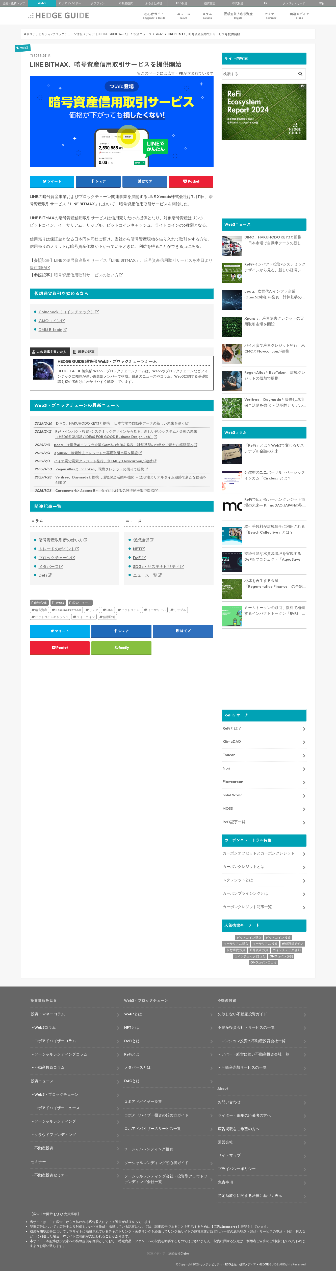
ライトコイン (86, 617)
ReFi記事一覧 (234, 821)
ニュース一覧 (145, 575)
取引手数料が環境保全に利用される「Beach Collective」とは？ (274, 529)
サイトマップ (229, 1155)
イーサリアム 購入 (236, 943)
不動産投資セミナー (51, 1174)
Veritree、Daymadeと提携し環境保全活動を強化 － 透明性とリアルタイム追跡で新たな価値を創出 (130, 480)
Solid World (233, 794)
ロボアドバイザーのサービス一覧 (152, 1128)
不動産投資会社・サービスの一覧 (246, 1026)
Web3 (60, 603)
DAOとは (132, 1080)
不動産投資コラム (49, 1067)
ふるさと (153, 3)
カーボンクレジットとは (243, 866)
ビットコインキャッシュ (51, 617)
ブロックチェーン (55, 557)
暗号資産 (41, 610)
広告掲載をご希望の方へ (239, 1128)
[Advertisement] (264, 178)
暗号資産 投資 (259, 950)
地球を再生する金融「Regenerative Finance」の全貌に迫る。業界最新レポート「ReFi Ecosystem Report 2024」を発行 (275, 583)
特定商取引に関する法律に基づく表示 (250, 1195)
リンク (93, 610)
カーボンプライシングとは (245, 893)
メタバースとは (137, 1067)
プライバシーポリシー (237, 1168)
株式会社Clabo (178, 1253)
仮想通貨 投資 (236, 950)
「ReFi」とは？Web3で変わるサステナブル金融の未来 (274, 448)
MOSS (228, 808)
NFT (137, 548)
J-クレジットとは (238, 879)
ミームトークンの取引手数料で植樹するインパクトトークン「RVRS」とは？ (275, 610)
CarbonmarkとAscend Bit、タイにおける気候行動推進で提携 (104, 490)
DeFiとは (132, 1040)
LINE (110, 610)
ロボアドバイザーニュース (57, 1107)
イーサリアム (157, 610)
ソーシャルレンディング (55, 1121)
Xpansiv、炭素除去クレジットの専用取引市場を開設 (96, 453)
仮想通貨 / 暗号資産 (238, 16)
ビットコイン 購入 (249, 937)
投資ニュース (82, 603)
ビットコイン (130, 610)
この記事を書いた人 (51, 352)
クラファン (98, 3)
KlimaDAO (232, 741)
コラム (207, 16)
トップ (14, 3)
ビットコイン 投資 (278, 937)
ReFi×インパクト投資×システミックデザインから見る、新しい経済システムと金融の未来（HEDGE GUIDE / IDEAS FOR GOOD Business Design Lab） (126, 434)
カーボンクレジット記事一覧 (247, 906)
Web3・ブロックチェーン (56, 1094)
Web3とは (133, 1013)
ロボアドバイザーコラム (55, 1040)
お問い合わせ (229, 1101)
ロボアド (70, 3)
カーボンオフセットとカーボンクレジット (259, 852)
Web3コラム (45, 1026)
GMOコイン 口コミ (263, 962)
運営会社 (225, 1141)
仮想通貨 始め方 (293, 943)
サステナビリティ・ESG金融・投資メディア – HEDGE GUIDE (239, 1264)
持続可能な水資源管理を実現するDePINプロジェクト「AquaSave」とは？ (274, 556)
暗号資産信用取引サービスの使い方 (86, 274)
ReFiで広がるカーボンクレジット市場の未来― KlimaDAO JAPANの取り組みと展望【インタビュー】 (275, 502)
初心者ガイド (154, 16)
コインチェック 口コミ (250, 956)
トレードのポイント (57, 548)
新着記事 (41, 603)
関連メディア (299, 16)
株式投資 (237, 3)
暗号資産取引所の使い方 (61, 539)
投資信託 (209, 3)
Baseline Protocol (68, 610)
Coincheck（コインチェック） (67, 311)
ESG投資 (181, 3)
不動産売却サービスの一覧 (244, 1067)
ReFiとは (131, 1053)
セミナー (271, 16)
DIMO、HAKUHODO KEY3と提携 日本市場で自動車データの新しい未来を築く (120, 423)
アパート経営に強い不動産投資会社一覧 (255, 1053)
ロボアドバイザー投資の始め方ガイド (156, 1114)
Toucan (229, 754)
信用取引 (109, 617)
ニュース (183, 16)
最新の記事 (86, 352)
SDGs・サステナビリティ (156, 566)
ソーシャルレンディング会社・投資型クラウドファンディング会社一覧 (166, 1178)
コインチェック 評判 (287, 950)
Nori (226, 767)
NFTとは (131, 1026)
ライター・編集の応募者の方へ (244, 1114)
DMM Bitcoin (50, 329)
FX (266, 3)
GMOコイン (50, 320)
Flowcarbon (233, 781)
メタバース (49, 566)
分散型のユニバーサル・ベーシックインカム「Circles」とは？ (274, 475)
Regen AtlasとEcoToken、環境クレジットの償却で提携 (100, 469)
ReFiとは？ (232, 727)
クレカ (294, 3)
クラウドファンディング (55, 1134)
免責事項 (225, 1181)
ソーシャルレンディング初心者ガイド (156, 1162)
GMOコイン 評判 (281, 956)
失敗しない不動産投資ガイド (242, 1013)
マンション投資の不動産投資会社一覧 (253, 1040)
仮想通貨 (141, 539)
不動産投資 (126, 3)
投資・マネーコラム (48, 1013)
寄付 (322, 3)
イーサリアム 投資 (265, 943)
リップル (180, 610)
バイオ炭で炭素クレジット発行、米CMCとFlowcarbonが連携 (103, 461)
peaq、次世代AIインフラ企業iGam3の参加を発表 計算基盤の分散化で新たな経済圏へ (124, 445)
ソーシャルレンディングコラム (60, 1053)
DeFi (43, 575)
